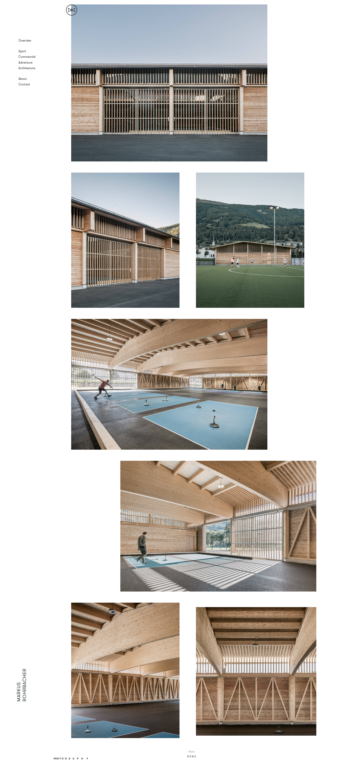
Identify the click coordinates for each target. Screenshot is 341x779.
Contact (24, 84)
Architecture (26, 68)
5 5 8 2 (191, 756)
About (22, 79)
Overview (24, 40)
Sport (22, 51)
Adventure (25, 62)
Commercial (26, 57)
